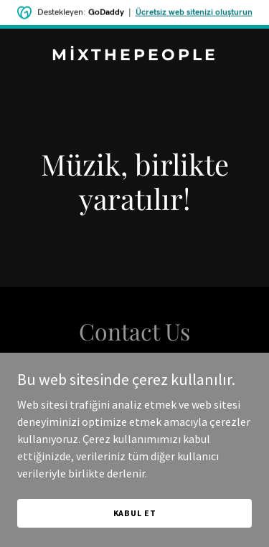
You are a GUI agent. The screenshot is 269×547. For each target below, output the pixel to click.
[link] (134, 56)
